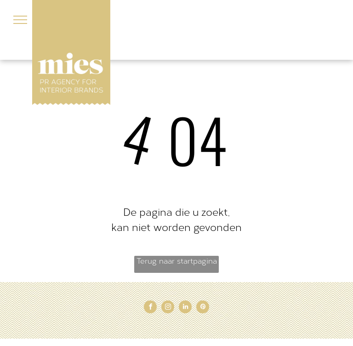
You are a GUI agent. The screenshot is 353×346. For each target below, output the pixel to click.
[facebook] (150, 308)
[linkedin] (185, 308)
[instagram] (167, 308)
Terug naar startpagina (177, 261)
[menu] (20, 20)
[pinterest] (202, 308)
